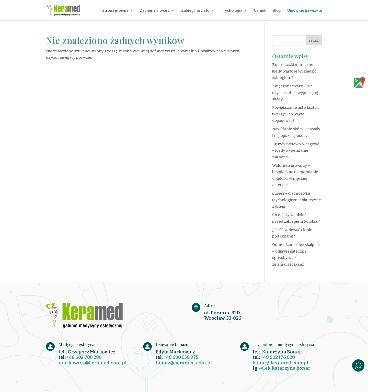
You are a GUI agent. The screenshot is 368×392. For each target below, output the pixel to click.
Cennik (260, 10)
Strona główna (115, 10)
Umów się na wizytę (304, 10)
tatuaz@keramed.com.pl (184, 363)
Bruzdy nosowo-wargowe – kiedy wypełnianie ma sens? (295, 150)
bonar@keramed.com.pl (280, 363)
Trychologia (231, 10)
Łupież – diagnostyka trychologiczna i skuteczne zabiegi (296, 200)
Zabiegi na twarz (155, 10)
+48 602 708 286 (84, 357)
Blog (277, 10)
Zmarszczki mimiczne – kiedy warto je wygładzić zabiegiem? (294, 71)
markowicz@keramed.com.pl (93, 363)
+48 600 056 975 (181, 357)
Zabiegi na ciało (195, 10)
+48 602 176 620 (278, 357)
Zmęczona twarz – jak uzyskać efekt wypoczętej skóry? (295, 92)
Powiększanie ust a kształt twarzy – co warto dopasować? (295, 114)
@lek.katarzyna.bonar (284, 368)
